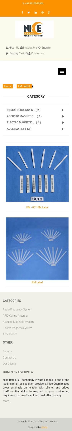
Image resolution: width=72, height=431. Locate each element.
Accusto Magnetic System (18, 321)
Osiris (44, 427)
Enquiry (7, 351)
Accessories (10, 334)
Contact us (36, 53)
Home (8, 86)
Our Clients (9, 363)
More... (7, 401)
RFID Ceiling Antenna (15, 315)
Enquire (44, 47)
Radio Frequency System (17, 309)
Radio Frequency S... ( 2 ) (24, 109)
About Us (12, 47)
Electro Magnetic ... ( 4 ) (24, 122)
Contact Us (9, 357)
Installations (29, 47)
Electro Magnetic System (17, 327)
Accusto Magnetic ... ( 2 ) (24, 116)
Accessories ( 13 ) (19, 128)
